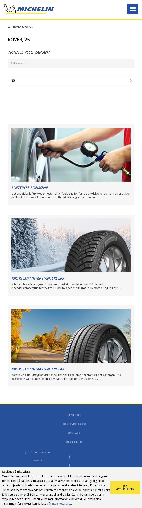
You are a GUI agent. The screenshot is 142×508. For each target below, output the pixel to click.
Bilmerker (73, 415)
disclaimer (74, 442)
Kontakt (73, 433)
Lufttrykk (14, 26)
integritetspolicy (61, 505)
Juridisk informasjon (37, 452)
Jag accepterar (125, 489)
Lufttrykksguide (73, 424)
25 (31, 26)
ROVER (24, 26)
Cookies (37, 460)
